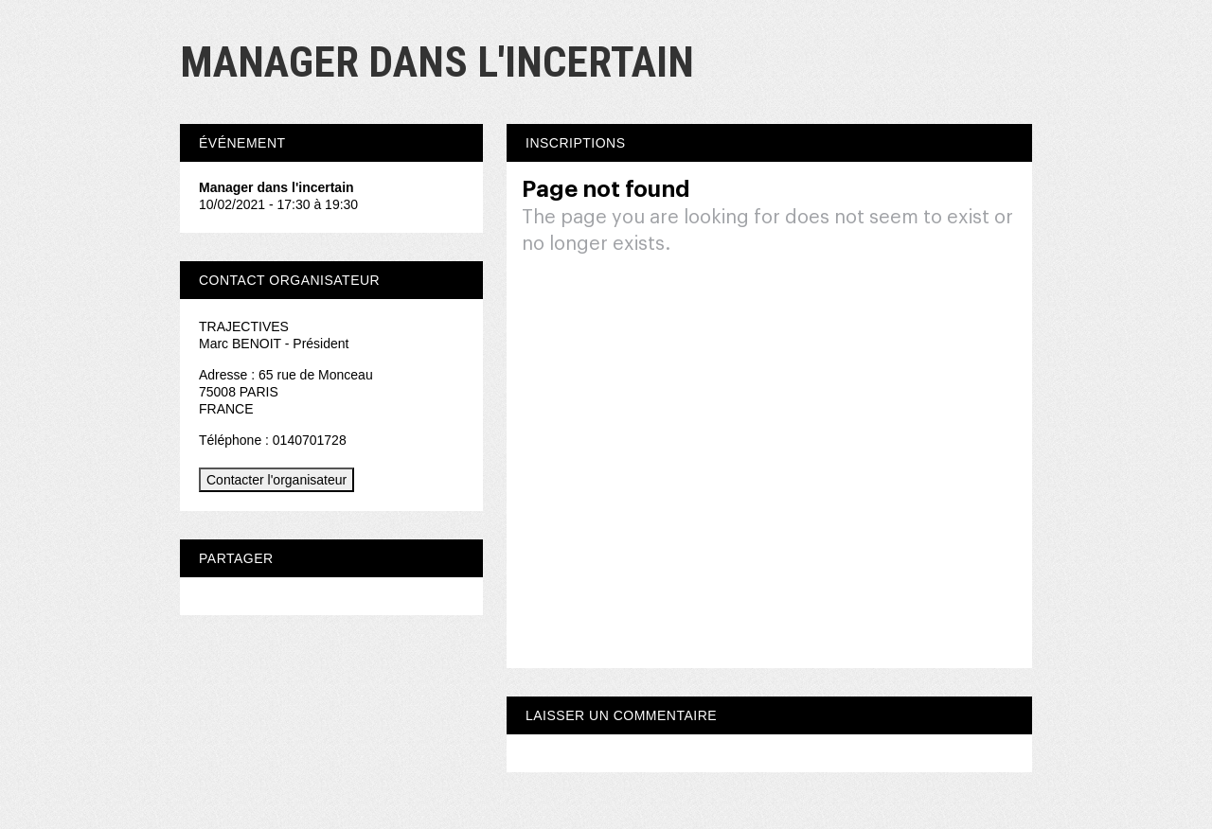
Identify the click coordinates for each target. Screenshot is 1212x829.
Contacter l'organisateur (276, 479)
